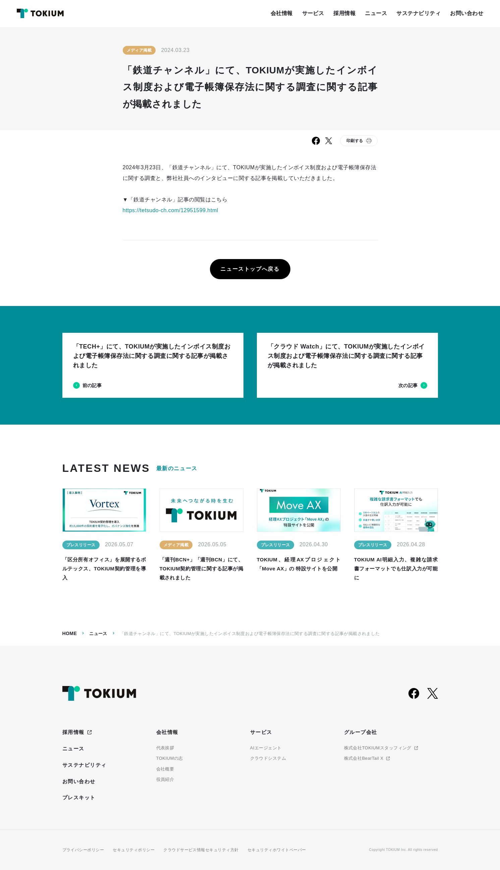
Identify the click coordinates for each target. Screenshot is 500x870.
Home (69, 633)
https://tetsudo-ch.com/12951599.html (170, 210)
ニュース (98, 633)
